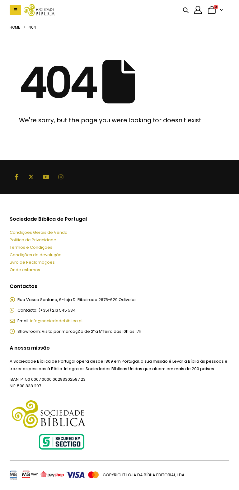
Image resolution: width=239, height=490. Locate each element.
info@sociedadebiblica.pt (56, 321)
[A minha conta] (198, 10)
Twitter (31, 177)
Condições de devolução (36, 255)
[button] (15, 10)
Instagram (61, 177)
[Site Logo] (39, 10)
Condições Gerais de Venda (39, 232)
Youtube (46, 177)
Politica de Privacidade (33, 240)
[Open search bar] (186, 9)
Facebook (16, 177)
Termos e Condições (31, 247)
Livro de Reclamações (32, 262)
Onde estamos (25, 270)
